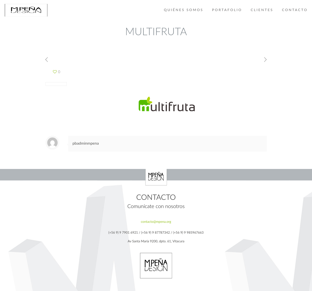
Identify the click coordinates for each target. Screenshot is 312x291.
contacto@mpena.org (156, 221)
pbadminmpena (86, 143)
